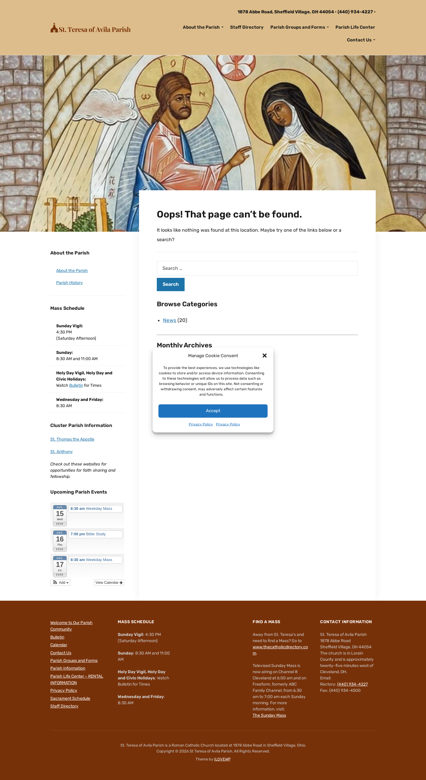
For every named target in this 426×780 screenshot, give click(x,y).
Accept (213, 410)
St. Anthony (61, 451)
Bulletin (76, 385)
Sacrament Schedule (70, 698)
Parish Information (67, 668)
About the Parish (201, 27)
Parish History (69, 282)
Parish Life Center (355, 27)
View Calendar (109, 583)
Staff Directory (247, 27)
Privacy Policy (201, 424)
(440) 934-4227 (355, 11)
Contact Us (359, 40)
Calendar (58, 644)
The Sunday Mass (269, 715)
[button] (265, 356)
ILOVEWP (222, 759)
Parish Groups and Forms (297, 27)
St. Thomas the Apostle (72, 439)
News (169, 320)
